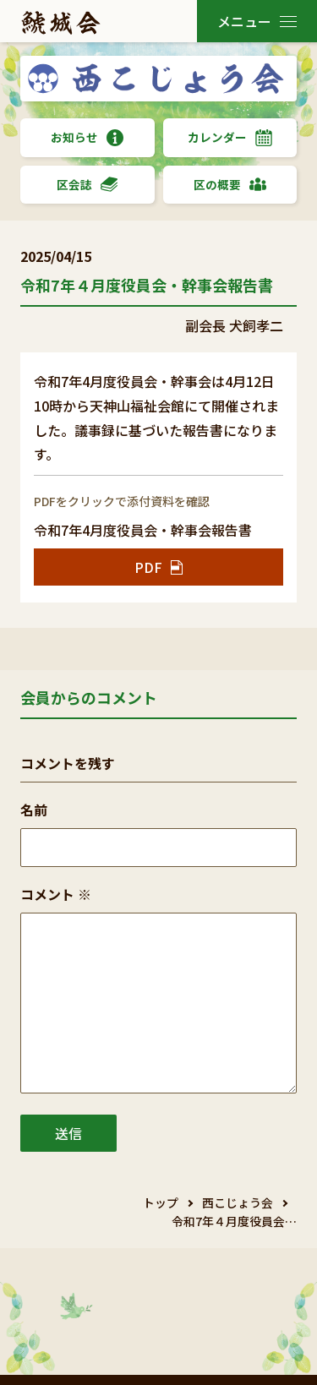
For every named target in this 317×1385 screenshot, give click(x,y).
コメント (55, 894)
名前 (33, 809)
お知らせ (87, 137)
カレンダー (230, 137)
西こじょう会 (237, 1202)
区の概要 (230, 185)
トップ (160, 1202)
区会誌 (87, 185)
